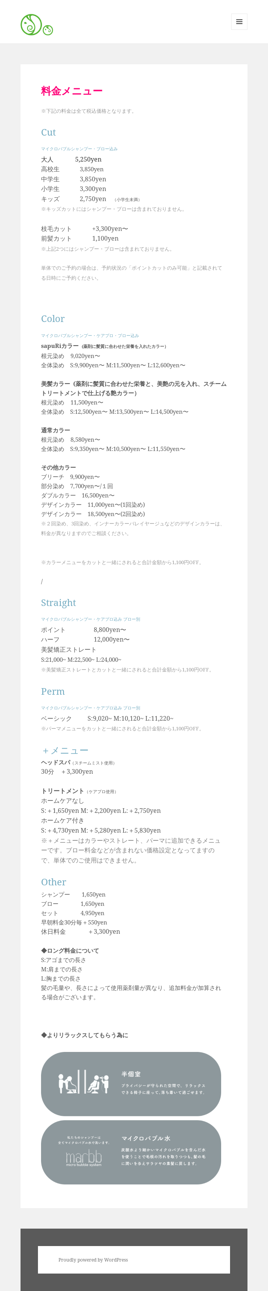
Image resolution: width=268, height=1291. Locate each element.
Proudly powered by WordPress (93, 1260)
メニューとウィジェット (239, 29)
